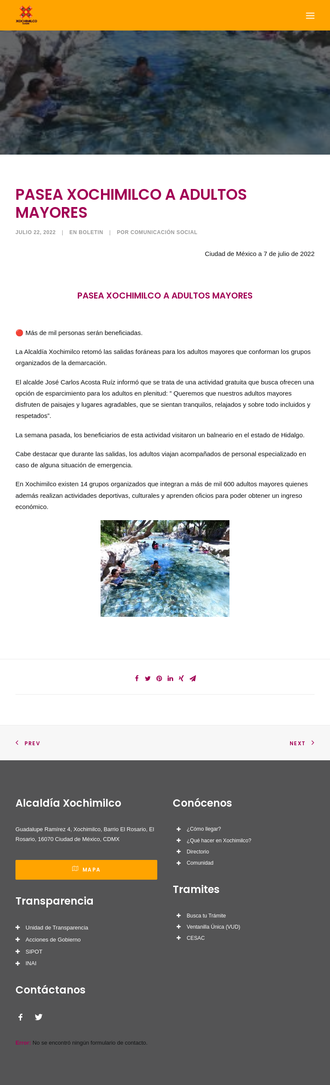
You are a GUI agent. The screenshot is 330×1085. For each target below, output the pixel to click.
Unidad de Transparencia (57, 927)
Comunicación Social (164, 232)
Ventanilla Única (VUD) (213, 927)
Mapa (86, 869)
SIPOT (34, 951)
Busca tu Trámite (206, 916)
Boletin (91, 232)
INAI (31, 963)
